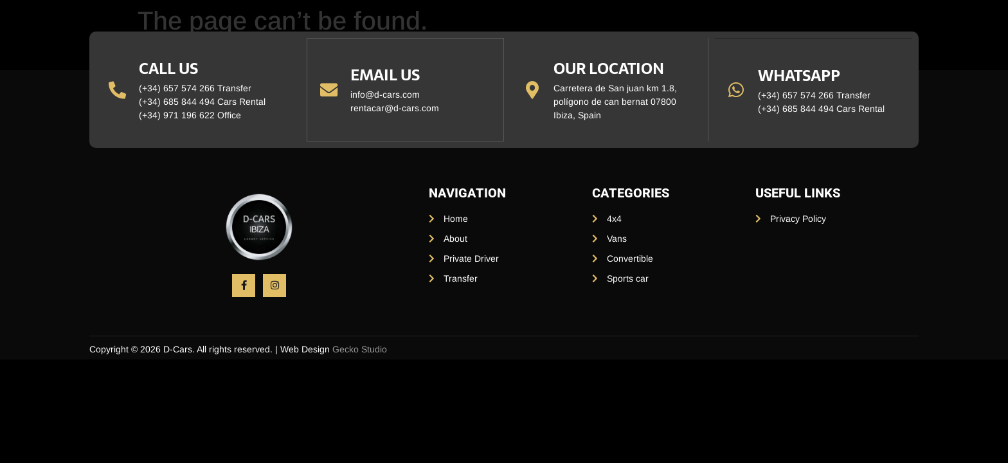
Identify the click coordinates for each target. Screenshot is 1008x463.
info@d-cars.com (385, 94)
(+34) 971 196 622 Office (191, 115)
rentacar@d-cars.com (395, 108)
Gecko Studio (359, 349)
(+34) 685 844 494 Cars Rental (203, 101)
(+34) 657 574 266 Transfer (196, 88)
